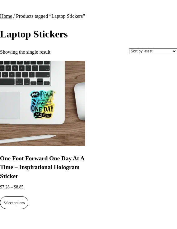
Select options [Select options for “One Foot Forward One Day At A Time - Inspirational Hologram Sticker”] (14, 203)
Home (6, 16)
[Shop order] (153, 51)
